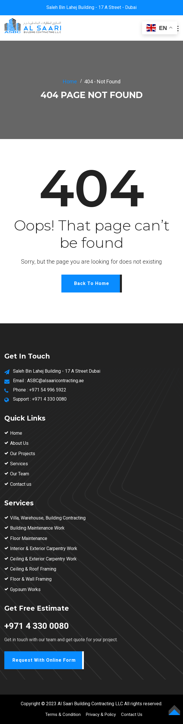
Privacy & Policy (101, 714)
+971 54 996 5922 (47, 390)
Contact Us (131, 714)
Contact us (20, 484)
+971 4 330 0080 (49, 399)
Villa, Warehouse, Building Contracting (48, 518)
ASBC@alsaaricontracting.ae (55, 380)
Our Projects (22, 453)
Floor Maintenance (28, 538)
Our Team (19, 474)
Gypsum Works (25, 589)
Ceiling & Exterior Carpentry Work (43, 559)
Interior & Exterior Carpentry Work (43, 548)
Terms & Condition (63, 714)
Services (19, 463)
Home (70, 81)
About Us (19, 443)
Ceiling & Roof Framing (33, 569)
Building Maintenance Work (37, 528)
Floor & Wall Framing (31, 579)
